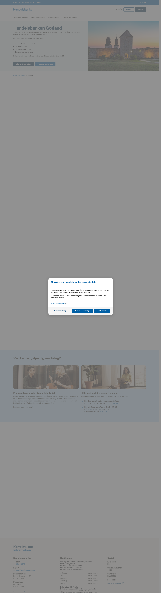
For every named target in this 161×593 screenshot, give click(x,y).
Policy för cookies (59, 303)
